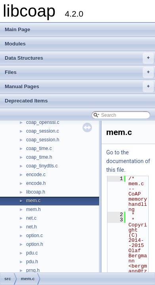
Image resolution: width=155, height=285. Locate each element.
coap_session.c (42, 131)
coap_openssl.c (42, 122)
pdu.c (32, 253)
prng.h (33, 270)
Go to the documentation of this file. (128, 161)
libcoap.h (35, 192)
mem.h (33, 209)
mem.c (33, 200)
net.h (31, 227)
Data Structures (79, 58)
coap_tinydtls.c (41, 166)
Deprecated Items (26, 101)
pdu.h (32, 261)
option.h (34, 244)
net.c (31, 218)
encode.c (36, 174)
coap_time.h (39, 157)
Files (79, 72)
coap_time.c (39, 148)
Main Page (17, 29)
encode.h (36, 183)
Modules (15, 44)
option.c (34, 235)
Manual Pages (79, 86)
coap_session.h (42, 139)
